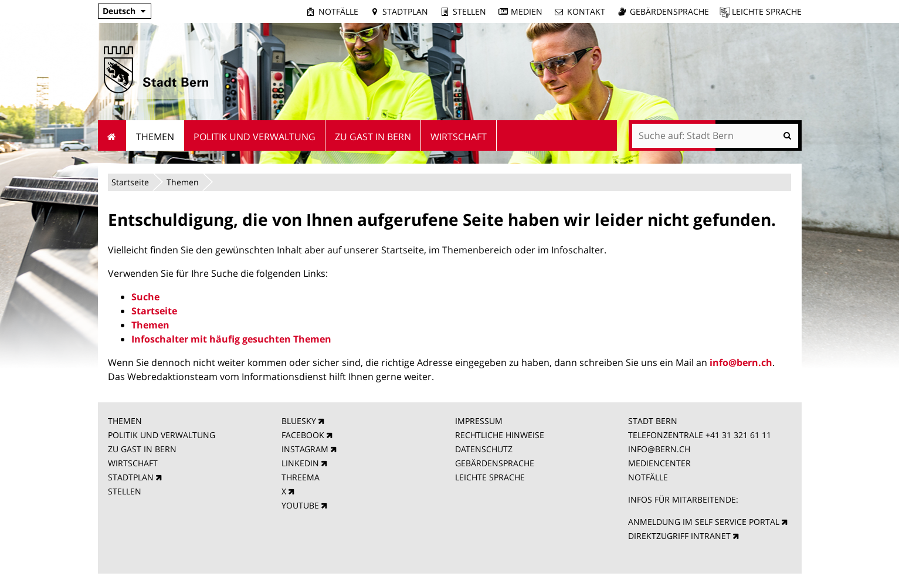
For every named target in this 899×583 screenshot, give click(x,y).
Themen (183, 182)
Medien (526, 11)
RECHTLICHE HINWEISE (499, 434)
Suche (145, 296)
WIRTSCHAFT (133, 463)
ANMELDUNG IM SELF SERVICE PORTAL (703, 521)
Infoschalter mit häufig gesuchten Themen (231, 339)
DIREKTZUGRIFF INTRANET (679, 535)
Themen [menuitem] (155, 136)
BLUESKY (298, 420)
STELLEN (124, 491)
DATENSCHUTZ (484, 449)
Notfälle (338, 11)
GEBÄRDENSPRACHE (494, 463)
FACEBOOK (302, 434)
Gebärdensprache (669, 11)
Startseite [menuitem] (112, 135)
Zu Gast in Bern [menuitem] (373, 136)
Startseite (130, 182)
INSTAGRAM (304, 449)
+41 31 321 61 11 (738, 434)
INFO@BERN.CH (659, 449)
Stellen (469, 11)
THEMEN (125, 420)
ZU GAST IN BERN (142, 449)
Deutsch (119, 10)
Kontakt (586, 11)
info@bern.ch (741, 362)
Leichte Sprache (767, 11)
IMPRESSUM (479, 420)
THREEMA (300, 477)
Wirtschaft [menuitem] (458, 136)
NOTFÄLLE (648, 477)
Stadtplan (405, 11)
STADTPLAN (131, 477)
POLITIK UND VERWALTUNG (161, 434)
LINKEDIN (300, 463)
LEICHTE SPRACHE (490, 477)
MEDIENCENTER (659, 463)
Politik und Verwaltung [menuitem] (255, 136)
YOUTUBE (300, 505)
